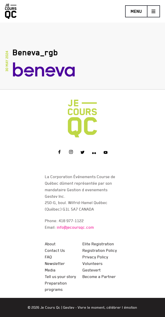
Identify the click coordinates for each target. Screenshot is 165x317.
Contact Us (55, 250)
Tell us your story (60, 276)
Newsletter (55, 263)
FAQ (48, 257)
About (50, 244)
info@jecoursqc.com (75, 227)
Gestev (68, 307)
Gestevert (91, 270)
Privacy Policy (95, 257)
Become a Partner (99, 276)
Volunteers (92, 263)
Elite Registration (98, 244)
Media (50, 270)
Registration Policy (99, 250)
